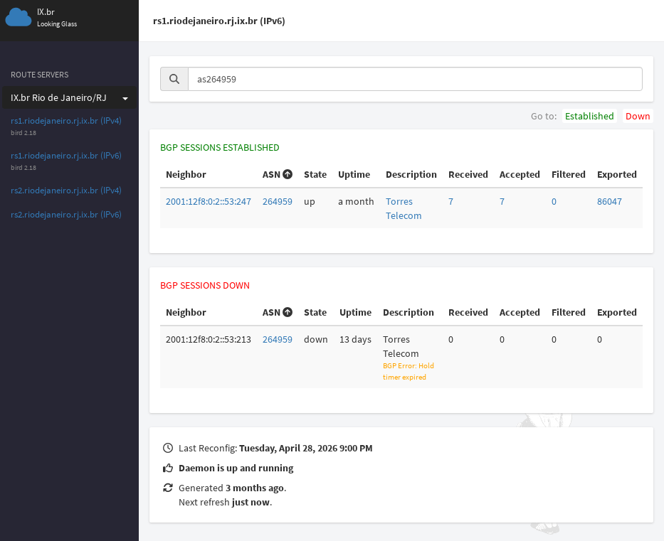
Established (589, 115)
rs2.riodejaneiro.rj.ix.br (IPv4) (66, 190)
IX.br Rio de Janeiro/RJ (69, 97)
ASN (278, 174)
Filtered (569, 174)
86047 (609, 201)
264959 (278, 201)
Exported (617, 174)
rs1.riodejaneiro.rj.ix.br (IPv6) (66, 155)
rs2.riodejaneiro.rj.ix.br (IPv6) (66, 214)
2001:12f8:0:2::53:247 (208, 201)
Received (468, 174)
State (315, 174)
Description (411, 174)
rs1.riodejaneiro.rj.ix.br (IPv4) (66, 120)
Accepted (520, 174)
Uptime (354, 174)
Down (638, 115)
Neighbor (186, 174)
